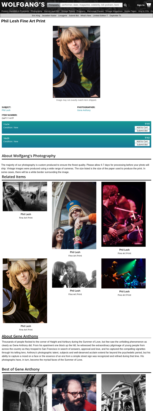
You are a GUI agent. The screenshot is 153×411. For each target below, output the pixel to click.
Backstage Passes (95, 11)
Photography (36, 11)
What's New (86, 15)
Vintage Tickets (68, 11)
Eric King (36, 15)
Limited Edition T (100, 15)
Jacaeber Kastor (49, 15)
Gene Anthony (84, 110)
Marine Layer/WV (51, 11)
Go (125, 5)
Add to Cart (142, 127)
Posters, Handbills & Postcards (15, 11)
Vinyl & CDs (143, 11)
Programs (81, 11)
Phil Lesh (6, 110)
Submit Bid (74, 15)
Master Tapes (130, 11)
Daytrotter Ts (115, 15)
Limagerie (62, 15)
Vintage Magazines (114, 11)
